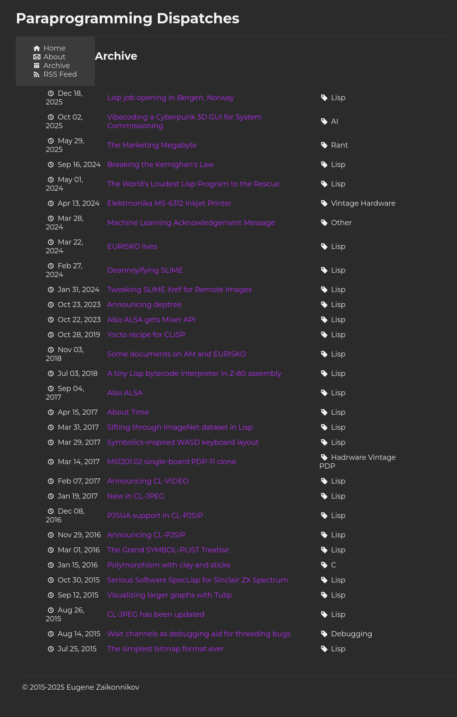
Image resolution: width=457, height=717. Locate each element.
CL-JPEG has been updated (155, 614)
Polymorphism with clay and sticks (168, 565)
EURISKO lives (132, 246)
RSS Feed (60, 74)
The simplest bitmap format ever (165, 649)
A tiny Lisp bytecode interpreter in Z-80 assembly (194, 373)
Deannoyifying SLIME (145, 270)
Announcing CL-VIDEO (148, 481)
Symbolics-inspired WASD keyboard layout (183, 442)
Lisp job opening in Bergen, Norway (170, 97)
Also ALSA (125, 393)
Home (54, 48)
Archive (56, 65)
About (54, 57)
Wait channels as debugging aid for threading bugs (199, 634)
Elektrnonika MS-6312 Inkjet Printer (169, 203)
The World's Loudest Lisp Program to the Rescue (193, 184)
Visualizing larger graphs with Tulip (169, 595)
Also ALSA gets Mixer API (151, 319)
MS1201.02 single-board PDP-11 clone (171, 461)
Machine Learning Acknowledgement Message (191, 222)
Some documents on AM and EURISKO (176, 354)
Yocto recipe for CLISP (146, 334)
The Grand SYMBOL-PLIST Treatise (168, 550)
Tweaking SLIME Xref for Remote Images (179, 289)
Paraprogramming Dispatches (128, 18)
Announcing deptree (144, 304)
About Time (128, 412)
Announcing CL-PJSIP (146, 535)
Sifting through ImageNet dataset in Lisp (180, 427)
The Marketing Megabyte (151, 145)
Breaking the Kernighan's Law (160, 164)
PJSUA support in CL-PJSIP (155, 515)
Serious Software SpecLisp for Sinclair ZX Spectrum (197, 580)
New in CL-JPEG (135, 496)
